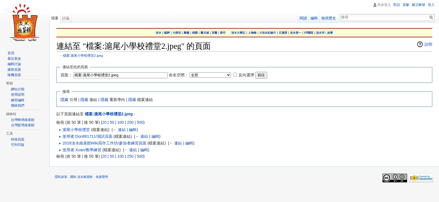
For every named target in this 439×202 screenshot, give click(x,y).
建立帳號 (418, 5)
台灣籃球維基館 (22, 125)
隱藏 (64, 99)
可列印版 (17, 145)
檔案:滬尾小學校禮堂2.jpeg (83, 55)
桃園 (195, 32)
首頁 (11, 53)
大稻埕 (176, 32)
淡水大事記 (238, 32)
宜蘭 (214, 32)
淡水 (158, 32)
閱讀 (303, 18)
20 (104, 122)
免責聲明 (102, 176)
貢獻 (406, 5)
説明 (428, 44)
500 (140, 122)
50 (112, 122)
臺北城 (204, 32)
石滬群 (283, 32)
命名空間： (178, 75)
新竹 (223, 32)
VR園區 (309, 32)
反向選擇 (246, 75)
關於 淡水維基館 (81, 176)
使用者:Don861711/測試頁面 (87, 136)
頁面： (66, 75)
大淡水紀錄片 (267, 32)
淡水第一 (295, 32)
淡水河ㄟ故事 (324, 32)
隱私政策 (61, 176)
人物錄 (252, 32)
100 (120, 122)
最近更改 (14, 59)
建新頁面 (14, 70)
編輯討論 (14, 64)
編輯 (133, 129)
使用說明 (17, 95)
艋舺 (167, 32)
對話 (396, 5)
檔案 (55, 18)
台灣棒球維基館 (22, 120)
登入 (431, 5)
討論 (65, 18)
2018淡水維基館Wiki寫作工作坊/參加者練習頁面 (104, 143)
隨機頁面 (14, 75)
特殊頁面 (17, 139)
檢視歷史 (328, 18)
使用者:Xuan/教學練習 (81, 150)
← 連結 (119, 129)
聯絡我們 (17, 105)
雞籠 (186, 32)
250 (130, 122)
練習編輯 (17, 100)
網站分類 (17, 89)
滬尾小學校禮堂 (76, 129)
